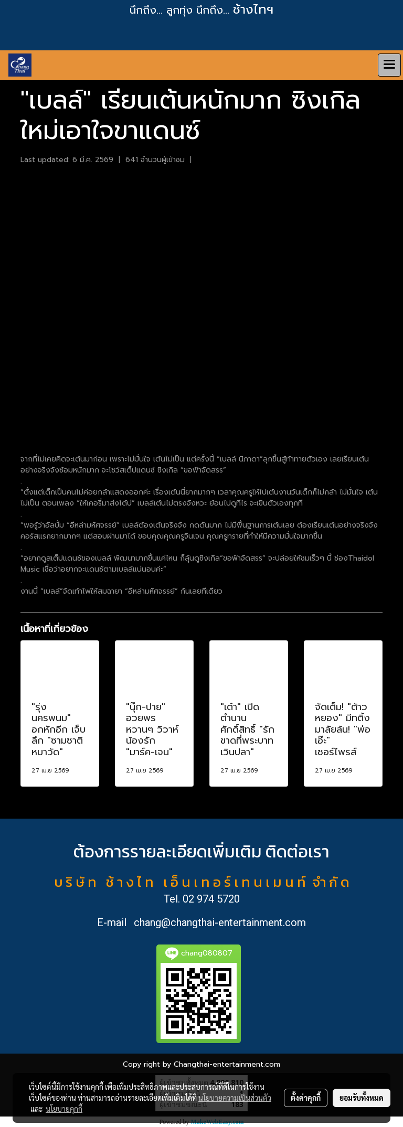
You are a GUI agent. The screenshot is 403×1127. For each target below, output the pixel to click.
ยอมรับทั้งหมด (362, 1097)
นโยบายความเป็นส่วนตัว (234, 1097)
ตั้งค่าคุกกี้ (306, 1097)
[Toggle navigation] (389, 65)
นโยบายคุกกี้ (64, 1108)
